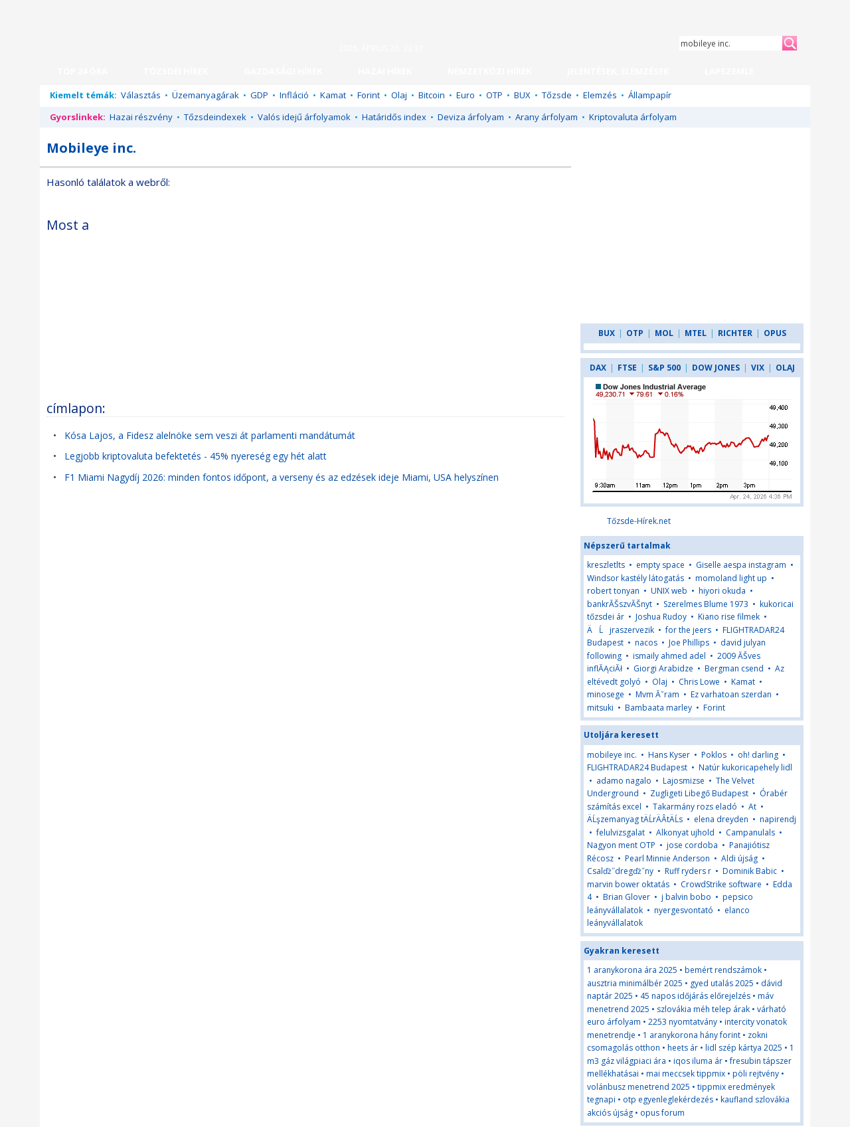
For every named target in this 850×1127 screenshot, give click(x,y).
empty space (660, 564)
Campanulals (750, 832)
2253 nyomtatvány (682, 1021)
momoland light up (731, 578)
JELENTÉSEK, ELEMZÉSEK (618, 71)
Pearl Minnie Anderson (667, 858)
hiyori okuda (722, 590)
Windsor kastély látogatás (635, 578)
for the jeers (688, 630)
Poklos (713, 754)
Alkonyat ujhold (685, 832)
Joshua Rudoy (661, 616)
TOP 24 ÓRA (82, 71)
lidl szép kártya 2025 (743, 1047)
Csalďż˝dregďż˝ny (620, 871)
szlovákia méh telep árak (703, 1009)
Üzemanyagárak (205, 95)
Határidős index (394, 117)
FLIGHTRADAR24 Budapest (637, 767)
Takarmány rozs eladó (695, 806)
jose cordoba (692, 845)
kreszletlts (606, 564)
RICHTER (735, 333)
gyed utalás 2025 (722, 983)
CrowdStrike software (721, 884)
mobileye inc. (612, 754)
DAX (598, 367)
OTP (494, 95)
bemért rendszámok (723, 970)
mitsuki (600, 707)
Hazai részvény (141, 117)
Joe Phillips (689, 642)
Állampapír (649, 95)
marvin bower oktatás (628, 884)
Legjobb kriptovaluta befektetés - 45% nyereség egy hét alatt (195, 456)
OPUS (775, 333)
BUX (522, 95)
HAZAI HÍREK (385, 71)
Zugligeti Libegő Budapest (699, 793)
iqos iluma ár (697, 1061)
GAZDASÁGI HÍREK (283, 71)
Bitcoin (431, 95)
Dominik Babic (749, 871)
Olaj (399, 95)
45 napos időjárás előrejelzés (695, 995)
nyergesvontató (683, 910)
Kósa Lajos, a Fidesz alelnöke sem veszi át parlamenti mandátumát (209, 435)
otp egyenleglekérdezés (668, 1099)
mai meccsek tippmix (685, 1073)
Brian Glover (626, 897)
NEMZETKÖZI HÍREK (489, 71)
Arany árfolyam (546, 117)
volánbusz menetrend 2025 (638, 1086)
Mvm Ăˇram (657, 694)
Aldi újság (739, 858)
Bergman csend (734, 668)
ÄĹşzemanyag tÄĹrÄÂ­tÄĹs (635, 819)
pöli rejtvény (755, 1073)
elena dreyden (721, 819)
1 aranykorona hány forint (691, 1035)
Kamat (333, 95)
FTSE (627, 367)
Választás (141, 95)
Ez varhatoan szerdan (731, 694)
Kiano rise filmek (729, 616)
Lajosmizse (684, 780)
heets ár (682, 1047)
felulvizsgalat (620, 832)
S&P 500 (664, 367)
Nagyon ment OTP (621, 845)
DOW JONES (716, 367)
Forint (368, 95)
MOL (664, 333)
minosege (605, 694)
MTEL (696, 333)
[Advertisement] (449, 301)
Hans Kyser (669, 754)
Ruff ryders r (688, 871)
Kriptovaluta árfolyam (633, 117)
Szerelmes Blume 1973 (705, 604)
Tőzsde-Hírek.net (639, 521)
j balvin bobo (686, 897)
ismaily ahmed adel (669, 655)
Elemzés (600, 95)
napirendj (778, 819)
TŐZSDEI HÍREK (175, 71)
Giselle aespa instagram (741, 564)
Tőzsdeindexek (215, 117)
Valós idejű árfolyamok (304, 117)
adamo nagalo (623, 780)
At (752, 806)
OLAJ (785, 367)
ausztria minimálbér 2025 (635, 983)
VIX (757, 367)
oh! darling (758, 754)
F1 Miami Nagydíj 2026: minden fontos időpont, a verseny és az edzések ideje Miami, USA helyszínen (281, 477)
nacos (646, 642)
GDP (259, 95)
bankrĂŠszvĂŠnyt (619, 604)
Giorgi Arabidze (663, 668)
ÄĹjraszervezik (620, 630)
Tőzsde (557, 95)
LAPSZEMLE (729, 71)
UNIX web (669, 590)
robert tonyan (613, 590)
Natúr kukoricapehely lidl (745, 767)
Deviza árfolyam (471, 117)
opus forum (662, 1112)
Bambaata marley (658, 707)
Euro (465, 95)
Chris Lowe (699, 681)
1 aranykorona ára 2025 (632, 970)
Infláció (294, 95)
